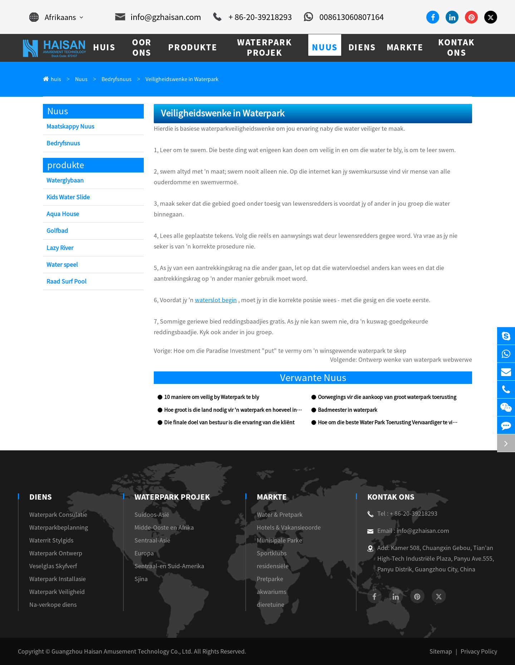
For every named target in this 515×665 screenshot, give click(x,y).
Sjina (142, 579)
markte (270, 496)
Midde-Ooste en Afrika (166, 527)
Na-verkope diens (53, 605)
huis (56, 79)
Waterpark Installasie (57, 579)
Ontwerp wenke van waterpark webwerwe (415, 359)
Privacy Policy (479, 651)
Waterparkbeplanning (58, 527)
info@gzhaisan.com (158, 17)
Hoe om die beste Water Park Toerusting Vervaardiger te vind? (387, 422)
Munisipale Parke (277, 540)
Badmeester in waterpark (347, 410)
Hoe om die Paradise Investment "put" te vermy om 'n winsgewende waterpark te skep (289, 351)
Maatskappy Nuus (70, 126)
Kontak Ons (390, 496)
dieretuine (269, 605)
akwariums (269, 592)
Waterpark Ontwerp (55, 553)
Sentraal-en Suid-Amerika (171, 566)
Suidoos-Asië (153, 515)
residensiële (271, 566)
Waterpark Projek (171, 496)
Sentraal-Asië (154, 540)
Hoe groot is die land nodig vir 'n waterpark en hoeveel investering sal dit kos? (234, 410)
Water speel (62, 265)
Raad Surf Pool (66, 281)
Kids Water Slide (68, 197)
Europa (146, 553)
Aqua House (62, 214)
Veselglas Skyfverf (53, 566)
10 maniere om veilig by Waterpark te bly (211, 397)
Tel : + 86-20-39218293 (402, 513)
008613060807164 (344, 17)
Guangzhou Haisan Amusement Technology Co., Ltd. (122, 651)
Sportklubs (270, 553)
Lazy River (59, 248)
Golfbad (57, 231)
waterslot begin (216, 300)
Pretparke (268, 579)
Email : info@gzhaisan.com (408, 530)
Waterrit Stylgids (51, 540)
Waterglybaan (65, 180)
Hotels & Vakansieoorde (287, 527)
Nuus (81, 79)
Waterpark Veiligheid (57, 592)
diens (39, 496)
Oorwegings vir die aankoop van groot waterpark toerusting (387, 397)
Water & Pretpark (278, 515)
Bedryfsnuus (117, 79)
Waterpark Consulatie (58, 515)
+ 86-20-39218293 (252, 17)
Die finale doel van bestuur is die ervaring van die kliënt (229, 422)
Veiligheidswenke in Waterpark (182, 79)
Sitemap (441, 651)
